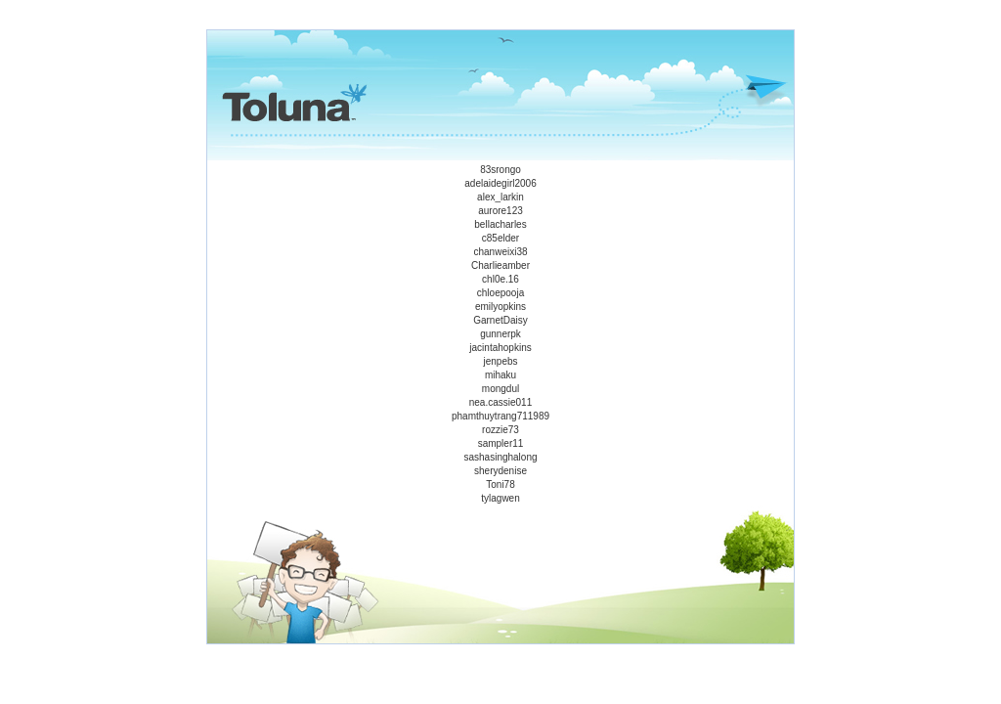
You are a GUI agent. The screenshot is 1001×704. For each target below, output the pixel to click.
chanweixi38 (500, 251)
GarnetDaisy (500, 320)
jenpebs (500, 361)
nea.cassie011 (501, 402)
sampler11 (501, 443)
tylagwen (500, 498)
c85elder (500, 238)
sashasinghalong (500, 457)
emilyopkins (500, 306)
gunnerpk (500, 334)
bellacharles (500, 224)
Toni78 (500, 484)
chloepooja (500, 292)
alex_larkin (500, 197)
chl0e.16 (500, 279)
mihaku (500, 375)
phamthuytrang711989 (500, 416)
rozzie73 (500, 429)
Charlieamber (500, 265)
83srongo (500, 169)
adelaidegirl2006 (500, 183)
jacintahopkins (500, 347)
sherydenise (500, 470)
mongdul (500, 388)
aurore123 (500, 210)
